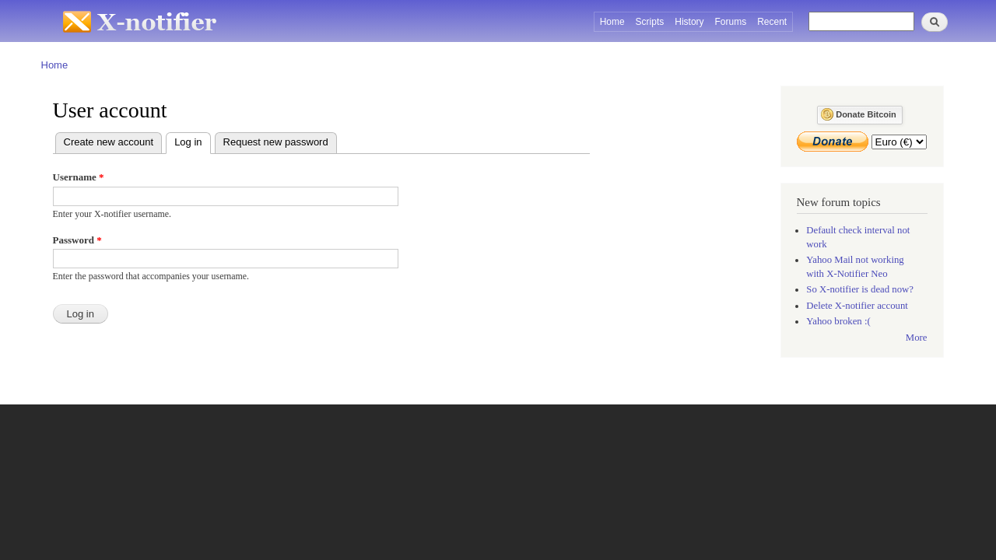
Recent (772, 21)
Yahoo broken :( (838, 321)
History (689, 21)
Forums (731, 21)
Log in (192, 140)
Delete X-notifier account (857, 305)
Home (612, 21)
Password (77, 240)
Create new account (109, 142)
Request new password (275, 142)
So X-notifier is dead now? (860, 289)
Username (78, 177)
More (917, 337)
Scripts (650, 21)
